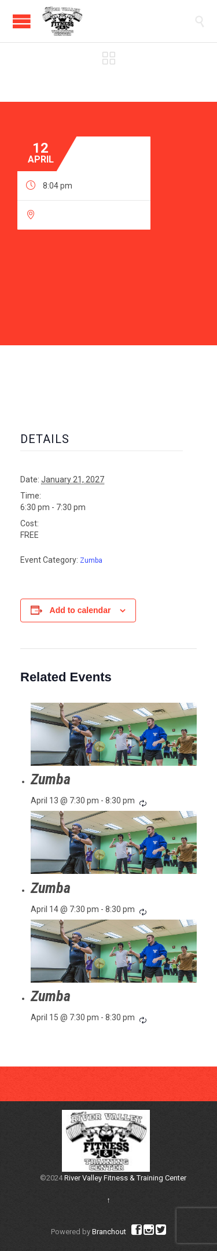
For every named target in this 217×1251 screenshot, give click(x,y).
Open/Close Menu (21, 21)
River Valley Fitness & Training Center (125, 1177)
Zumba (91, 560)
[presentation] (114, 734)
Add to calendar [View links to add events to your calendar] (80, 610)
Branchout (109, 1231)
